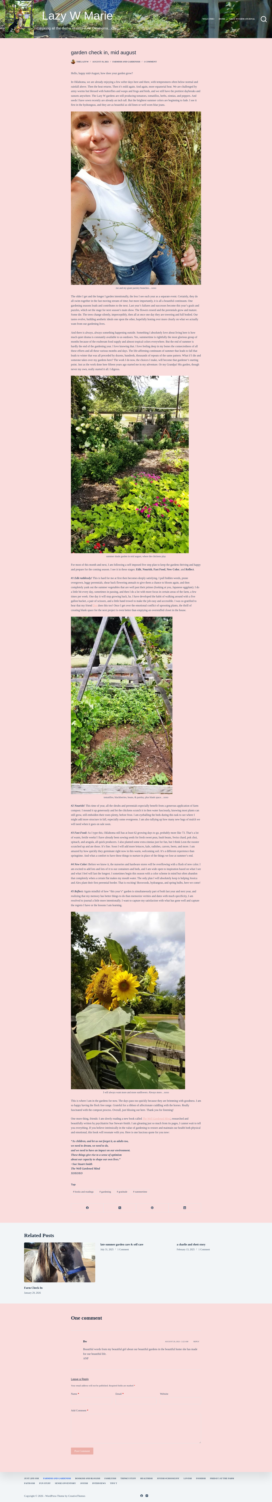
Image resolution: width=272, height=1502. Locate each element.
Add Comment (79, 1410)
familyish (110, 1478)
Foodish (201, 1478)
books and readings (83, 1191)
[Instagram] (147, 1495)
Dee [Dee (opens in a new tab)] (95, 605)
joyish (84, 1483)
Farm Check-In (33, 1287)
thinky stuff (128, 1478)
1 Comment (150, 62)
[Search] (264, 19)
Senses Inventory (65, 1483)
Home (222, 19)
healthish (146, 1478)
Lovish (188, 1478)
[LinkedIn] (185, 1207)
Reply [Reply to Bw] (196, 1341)
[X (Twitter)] (120, 1207)
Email (120, 1394)
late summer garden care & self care (121, 1244)
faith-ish (29, 1483)
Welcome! (208, 19)
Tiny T (113, 1483)
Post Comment (82, 1451)
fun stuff (45, 1483)
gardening (105, 1191)
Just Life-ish (31, 1478)
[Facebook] (87, 1207)
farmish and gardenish (126, 62)
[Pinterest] (152, 1207)
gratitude (122, 1191)
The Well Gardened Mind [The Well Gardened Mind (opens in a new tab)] (157, 1118)
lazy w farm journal (242, 19)
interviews (99, 1483)
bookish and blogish (87, 1478)
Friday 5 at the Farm (222, 1478)
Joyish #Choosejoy (168, 1478)
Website (164, 1393)
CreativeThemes (76, 1496)
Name (75, 1394)
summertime (140, 1191)
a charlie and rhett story (191, 1244)
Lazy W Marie (77, 15)
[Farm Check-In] (59, 1262)
